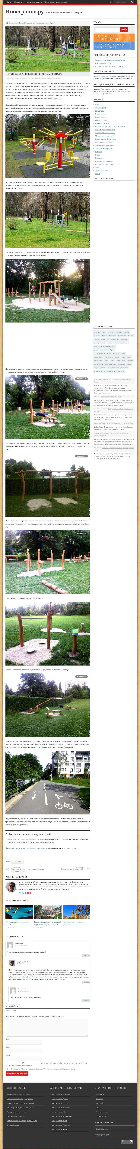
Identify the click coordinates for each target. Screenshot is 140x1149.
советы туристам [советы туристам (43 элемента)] (99, 371)
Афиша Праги (100, 108)
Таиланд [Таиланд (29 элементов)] (130, 335)
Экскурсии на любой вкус (16, 1117)
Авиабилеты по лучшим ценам (18, 1095)
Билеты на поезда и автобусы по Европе (22, 1121)
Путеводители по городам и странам (109, 66)
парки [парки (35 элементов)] (112, 360)
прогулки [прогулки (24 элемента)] (130, 360)
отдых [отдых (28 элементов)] (129, 357)
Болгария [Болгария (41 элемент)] (110, 332)
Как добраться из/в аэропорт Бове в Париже (117, 423)
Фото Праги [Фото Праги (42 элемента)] (105, 339)
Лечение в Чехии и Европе (105, 133)
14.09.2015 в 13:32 (21, 946)
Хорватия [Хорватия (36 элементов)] (105, 343)
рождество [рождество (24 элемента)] (121, 364)
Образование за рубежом (104, 145)
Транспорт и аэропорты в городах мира (110, 60)
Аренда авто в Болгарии (61, 1095)
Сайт (8, 1055)
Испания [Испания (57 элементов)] (97, 335)
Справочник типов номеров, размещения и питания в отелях (27, 869)
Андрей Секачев (14, 78)
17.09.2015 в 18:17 (24, 991)
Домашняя (13, 23)
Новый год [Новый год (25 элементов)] (112, 335)
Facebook (99, 1103)
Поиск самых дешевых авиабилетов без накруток (26, 839)
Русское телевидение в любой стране (110, 46)
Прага (20, 23)
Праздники (99, 158)
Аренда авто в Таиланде (61, 1125)
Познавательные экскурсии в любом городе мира (26, 848)
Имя (7, 1039)
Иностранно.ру (25, 11)
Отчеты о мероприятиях (104, 148)
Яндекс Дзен (101, 1117)
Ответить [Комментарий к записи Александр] (86, 955)
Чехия (97, 174)
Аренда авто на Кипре (60, 1112)
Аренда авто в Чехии (59, 1121)
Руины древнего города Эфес (68, 868)
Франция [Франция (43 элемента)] (97, 343)
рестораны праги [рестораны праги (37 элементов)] (110, 364)
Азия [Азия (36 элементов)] (103, 332)
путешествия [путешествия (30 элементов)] (98, 364)
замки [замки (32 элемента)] (123, 353)
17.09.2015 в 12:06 (22, 964)
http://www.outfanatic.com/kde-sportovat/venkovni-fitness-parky (36, 977)
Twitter (98, 1108)
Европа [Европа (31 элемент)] (126, 332)
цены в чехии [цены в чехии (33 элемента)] (111, 371)
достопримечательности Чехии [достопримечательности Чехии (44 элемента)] (104, 353)
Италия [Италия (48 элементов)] (104, 335)
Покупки (98, 152)
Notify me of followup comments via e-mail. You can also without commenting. (43, 1069)
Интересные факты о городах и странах (110, 126)
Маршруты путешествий (104, 136)
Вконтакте (100, 1095)
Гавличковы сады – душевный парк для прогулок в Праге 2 (47, 923)
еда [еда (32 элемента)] (117, 353)
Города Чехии (100, 117)
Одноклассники (102, 1112)
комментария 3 (41, 78)
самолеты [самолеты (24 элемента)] (103, 367)
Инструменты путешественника (55, 2)
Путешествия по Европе (104, 164)
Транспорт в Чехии (102, 170)
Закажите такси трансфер (103, 76)
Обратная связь (19, 2)
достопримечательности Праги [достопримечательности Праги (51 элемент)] (104, 350)
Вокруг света (100, 114)
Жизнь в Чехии (101, 120)
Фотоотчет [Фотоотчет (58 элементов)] (124, 339)
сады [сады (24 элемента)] (96, 367)
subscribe (56, 1069)
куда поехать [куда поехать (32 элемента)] (109, 357)
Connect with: (11, 1010)
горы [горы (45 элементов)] (96, 346)
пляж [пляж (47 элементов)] (123, 360)
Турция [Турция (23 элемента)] (96, 339)
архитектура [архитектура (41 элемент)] (124, 343)
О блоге (8, 2)
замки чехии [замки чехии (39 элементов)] (98, 357)
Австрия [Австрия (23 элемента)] (97, 332)
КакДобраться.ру (102, 1129)
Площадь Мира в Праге (73, 922)
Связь (97, 167)
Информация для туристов (105, 130)
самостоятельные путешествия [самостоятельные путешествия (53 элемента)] (118, 367)
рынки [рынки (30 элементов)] (129, 364)
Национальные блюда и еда (105, 139)
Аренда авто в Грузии (60, 1103)
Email (8, 1047)
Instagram (99, 1099)
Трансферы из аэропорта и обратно (20, 1108)
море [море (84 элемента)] (123, 357)
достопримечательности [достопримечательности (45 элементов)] (107, 346)
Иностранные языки (102, 123)
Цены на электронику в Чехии (110, 396)
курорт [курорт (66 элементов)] (117, 357)
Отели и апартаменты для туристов (20, 1099)
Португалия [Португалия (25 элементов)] (122, 335)
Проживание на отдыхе (104, 161)
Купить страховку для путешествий (20, 1103)
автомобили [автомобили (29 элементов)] (114, 343)
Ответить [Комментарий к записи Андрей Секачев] (86, 982)
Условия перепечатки (34, 2)
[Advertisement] (47, 345)
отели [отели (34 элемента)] (106, 360)
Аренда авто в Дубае (59, 1130)
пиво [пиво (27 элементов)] (118, 360)
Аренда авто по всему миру (17, 1112)
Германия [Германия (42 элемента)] (119, 332)
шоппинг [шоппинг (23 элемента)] (121, 371)
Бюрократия (99, 111)
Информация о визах (103, 63)
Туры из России (13, 1125)
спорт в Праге (17, 861)
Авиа (97, 104)
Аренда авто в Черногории (62, 1117)
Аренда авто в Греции (60, 1099)
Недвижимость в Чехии (104, 142)
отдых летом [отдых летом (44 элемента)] (98, 360)
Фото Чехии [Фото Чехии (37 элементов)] (115, 339)
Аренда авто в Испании (60, 1108)
